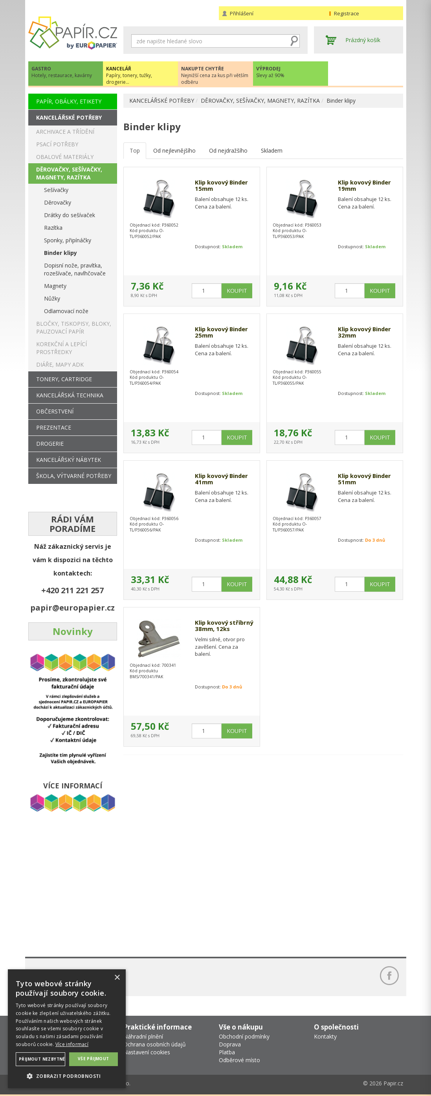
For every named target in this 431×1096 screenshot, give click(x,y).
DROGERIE (50, 443)
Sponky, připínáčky (67, 240)
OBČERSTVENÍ (54, 411)
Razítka (53, 227)
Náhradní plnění (143, 1036)
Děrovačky (57, 202)
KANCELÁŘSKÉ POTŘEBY (161, 100)
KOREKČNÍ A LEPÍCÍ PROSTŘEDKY (61, 348)
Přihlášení (241, 13)
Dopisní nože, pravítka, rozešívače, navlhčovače (75, 269)
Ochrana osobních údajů (154, 1044)
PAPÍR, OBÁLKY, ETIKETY (68, 101)
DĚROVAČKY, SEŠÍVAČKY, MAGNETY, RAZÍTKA (260, 100)
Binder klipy (341, 100)
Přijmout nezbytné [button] (42, 1059)
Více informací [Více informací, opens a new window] (71, 1044)
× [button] (117, 978)
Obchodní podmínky (244, 1036)
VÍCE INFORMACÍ (72, 785)
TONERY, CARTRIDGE (64, 379)
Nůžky (52, 298)
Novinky (73, 631)
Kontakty (325, 1036)
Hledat (294, 41)
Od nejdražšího (228, 150)
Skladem (271, 150)
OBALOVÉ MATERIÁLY (65, 157)
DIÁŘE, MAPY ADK (60, 364)
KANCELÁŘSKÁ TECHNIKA (69, 395)
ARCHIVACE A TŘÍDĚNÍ (65, 131)
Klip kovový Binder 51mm (367, 479)
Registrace (346, 13)
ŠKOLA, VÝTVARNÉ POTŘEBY (73, 476)
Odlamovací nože (66, 311)
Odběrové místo (239, 1060)
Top (135, 150)
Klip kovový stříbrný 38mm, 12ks (219, 629)
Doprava (230, 1044)
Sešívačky (56, 190)
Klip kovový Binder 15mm (224, 186)
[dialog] (67, 1028)
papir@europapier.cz (72, 607)
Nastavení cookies (146, 1052)
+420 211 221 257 (72, 590)
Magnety (55, 286)
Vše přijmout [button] (93, 1058)
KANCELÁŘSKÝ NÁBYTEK (68, 459)
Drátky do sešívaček (69, 215)
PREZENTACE (53, 427)
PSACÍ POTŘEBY (57, 144)
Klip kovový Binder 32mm (367, 333)
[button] (67, 1075)
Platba (227, 1052)
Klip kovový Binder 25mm (224, 333)
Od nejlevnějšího (174, 150)
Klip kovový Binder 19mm (367, 186)
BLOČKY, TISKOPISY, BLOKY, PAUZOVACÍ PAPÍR (73, 327)
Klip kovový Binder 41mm (224, 479)
